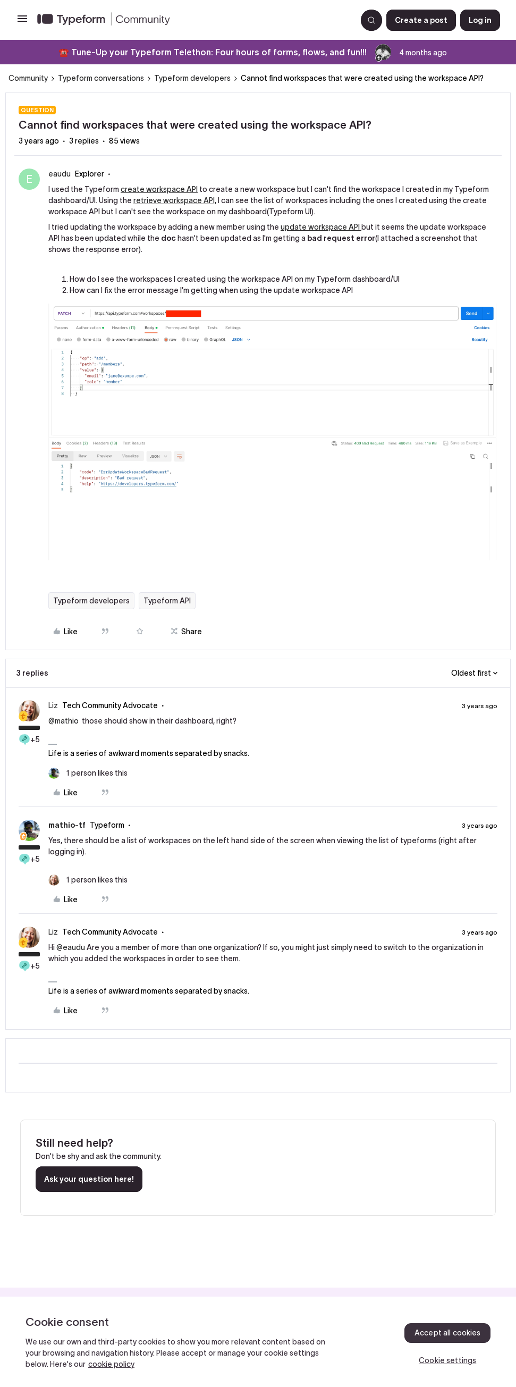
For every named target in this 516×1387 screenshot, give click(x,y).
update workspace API (321, 227)
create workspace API (159, 189)
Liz (53, 705)
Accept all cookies (448, 1333)
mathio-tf (67, 825)
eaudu (59, 174)
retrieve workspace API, (174, 200)
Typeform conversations (101, 78)
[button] (22, 22)
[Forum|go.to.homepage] (192, 20)
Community (28, 78)
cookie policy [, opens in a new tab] (111, 1364)
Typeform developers (192, 78)
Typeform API (167, 600)
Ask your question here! (89, 1179)
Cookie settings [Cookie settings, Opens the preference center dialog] (447, 1360)
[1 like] (88, 773)
